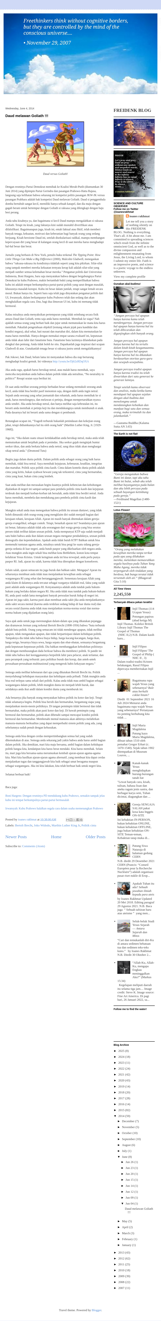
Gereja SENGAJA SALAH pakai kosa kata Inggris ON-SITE (143, 810)
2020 (121, 1080)
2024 (121, 1056)
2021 (121, 1074)
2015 (121, 1110)
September (129, 1139)
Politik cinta (88, 825)
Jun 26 (130, 1162)
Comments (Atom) (33, 846)
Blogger (96, 1310)
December (128, 1121)
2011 (121, 1264)
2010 (121, 1270)
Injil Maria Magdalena (139, 727)
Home (56, 836)
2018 (121, 1092)
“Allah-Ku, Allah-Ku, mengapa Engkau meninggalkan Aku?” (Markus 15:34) (135, 972)
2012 (121, 1258)
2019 (121, 1086)
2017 (121, 1098)
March (126, 1233)
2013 (121, 1252)
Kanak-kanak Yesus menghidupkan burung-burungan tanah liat (142, 770)
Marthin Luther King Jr (66, 825)
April (125, 1227)
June (125, 1157)
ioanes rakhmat (140, 216)
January (127, 1245)
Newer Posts (16, 836)
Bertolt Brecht (23, 825)
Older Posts (96, 836)
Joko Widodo (42, 825)
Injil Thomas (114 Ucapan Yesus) (143, 610)
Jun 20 (130, 1174)
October (127, 1133)
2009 (121, 1276)
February (128, 1239)
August (126, 1145)
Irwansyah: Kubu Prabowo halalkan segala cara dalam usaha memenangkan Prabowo (54, 808)
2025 (121, 1051)
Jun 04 (130, 1203)
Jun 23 (130, 1168)
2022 (121, 1068)
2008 (121, 1282)
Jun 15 (130, 1179)
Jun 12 (130, 1191)
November (129, 1127)
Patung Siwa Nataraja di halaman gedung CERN (142, 851)
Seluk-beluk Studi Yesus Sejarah (143, 929)
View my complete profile (129, 276)
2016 (121, 1104)
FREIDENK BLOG (132, 110)
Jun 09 (130, 1197)
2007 (121, 1288)
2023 (121, 1062)
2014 (121, 1116)
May (125, 1221)
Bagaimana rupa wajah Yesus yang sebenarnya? (143, 688)
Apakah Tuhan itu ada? (143, 889)
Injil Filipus (139, 646)
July (125, 1151)
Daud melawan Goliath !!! (26, 116)
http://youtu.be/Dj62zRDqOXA (71, 361)
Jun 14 (130, 1186)
